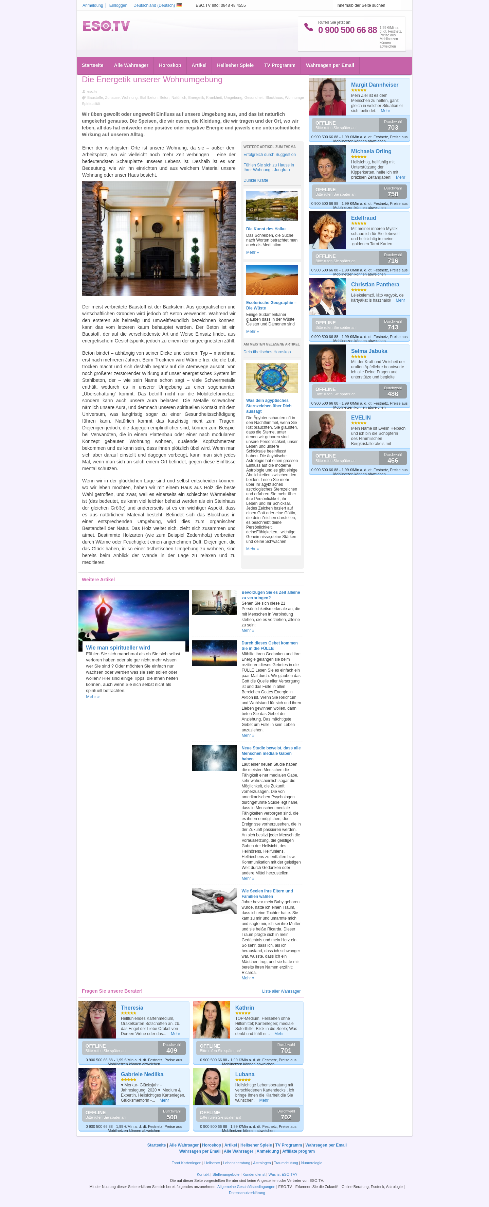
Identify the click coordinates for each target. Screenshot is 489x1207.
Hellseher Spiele (235, 65)
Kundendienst (253, 1174)
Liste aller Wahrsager (281, 991)
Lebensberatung (236, 1163)
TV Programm (279, 65)
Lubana (245, 1074)
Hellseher (212, 1163)
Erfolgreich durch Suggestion (269, 154)
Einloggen (118, 5)
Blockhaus (274, 97)
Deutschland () (157, 5)
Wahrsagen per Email (330, 65)
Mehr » (252, 252)
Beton (164, 97)
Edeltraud (363, 218)
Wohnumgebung (298, 97)
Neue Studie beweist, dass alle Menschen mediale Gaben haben (271, 753)
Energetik (196, 97)
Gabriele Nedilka (142, 1074)
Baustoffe (95, 97)
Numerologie (311, 1163)
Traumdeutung (286, 1163)
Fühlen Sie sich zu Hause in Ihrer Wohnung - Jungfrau (268, 167)
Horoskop (170, 65)
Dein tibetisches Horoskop (267, 352)
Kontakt (203, 1174)
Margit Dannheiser (375, 85)
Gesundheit (254, 97)
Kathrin (244, 1008)
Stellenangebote (227, 1174)
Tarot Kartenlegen (186, 1163)
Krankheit (214, 97)
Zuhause (112, 97)
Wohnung (130, 97)
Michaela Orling (371, 151)
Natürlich (178, 97)
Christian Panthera (375, 284)
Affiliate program (298, 1151)
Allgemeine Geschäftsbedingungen (246, 1187)
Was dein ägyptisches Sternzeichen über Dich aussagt (268, 406)
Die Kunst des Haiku (266, 229)
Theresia (132, 1008)
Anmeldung (93, 5)
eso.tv (92, 91)
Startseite (93, 65)
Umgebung (233, 97)
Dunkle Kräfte (255, 180)
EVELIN (361, 418)
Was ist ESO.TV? (282, 1174)
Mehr (175, 1033)
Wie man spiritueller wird (118, 648)
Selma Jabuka (369, 351)
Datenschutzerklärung (247, 1193)
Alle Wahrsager (131, 65)
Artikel (199, 65)
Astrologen (262, 1163)
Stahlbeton (149, 97)
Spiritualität (91, 104)
